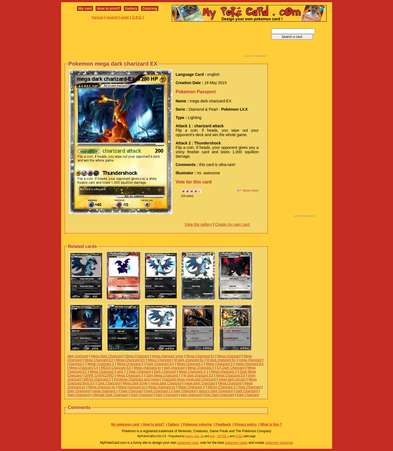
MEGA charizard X (97, 379)
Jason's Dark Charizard (215, 391)
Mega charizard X (224, 372)
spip (212, 436)
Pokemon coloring (197, 424)
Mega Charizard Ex (200, 356)
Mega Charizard (137, 356)
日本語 (137, 17)
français (97, 17)
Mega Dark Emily (135, 383)
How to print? (108, 8)
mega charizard (250, 360)
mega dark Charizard (165, 383)
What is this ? (271, 424)
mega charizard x (105, 391)
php (196, 436)
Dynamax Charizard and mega (136, 379)
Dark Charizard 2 (158, 391)
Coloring (149, 8)
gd (202, 436)
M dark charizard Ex (189, 360)
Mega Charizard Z (190, 364)
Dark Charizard (140, 372)
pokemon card (187, 443)
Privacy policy (245, 424)
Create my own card (232, 224)
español (112, 17)
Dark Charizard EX (160, 364)
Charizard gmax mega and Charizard (189, 379)
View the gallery (198, 224)
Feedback (223, 424)
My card (85, 8)
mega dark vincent (232, 379)
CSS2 (238, 436)
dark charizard (78, 356)
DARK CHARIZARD (99, 375)
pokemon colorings (279, 443)
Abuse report (251, 190)
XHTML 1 (223, 436)
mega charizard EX (249, 364)
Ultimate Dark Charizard (110, 395)
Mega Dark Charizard (107, 356)
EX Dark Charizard (231, 368)
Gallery (131, 8)
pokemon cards (236, 443)
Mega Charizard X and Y (108, 372)
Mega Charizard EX (98, 360)
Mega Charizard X (100, 364)
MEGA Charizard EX (116, 368)
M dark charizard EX (198, 375)
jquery (189, 436)
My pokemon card (125, 424)
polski (125, 17)
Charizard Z (76, 364)
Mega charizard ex (147, 368)
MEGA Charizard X (222, 387)
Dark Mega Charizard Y (163, 375)
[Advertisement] (166, 40)
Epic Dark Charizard (219, 395)
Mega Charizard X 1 (193, 372)
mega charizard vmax (167, 356)
